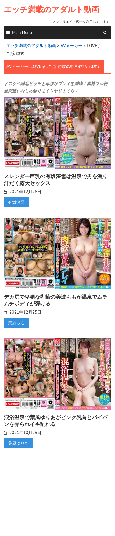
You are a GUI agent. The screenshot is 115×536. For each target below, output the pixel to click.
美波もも (16, 322)
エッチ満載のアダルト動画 (51, 9)
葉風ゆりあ (18, 443)
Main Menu (22, 32)
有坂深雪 (16, 202)
